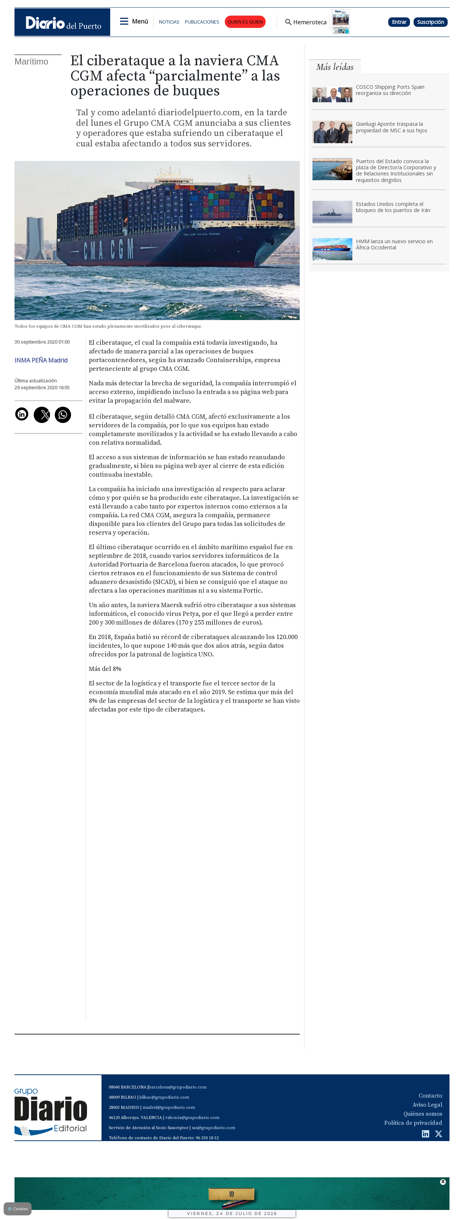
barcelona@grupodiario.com (178, 1087)
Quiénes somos (422, 1114)
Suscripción (430, 21)
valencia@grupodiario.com (192, 1117)
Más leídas (335, 67)
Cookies (17, 1208)
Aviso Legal (427, 1104)
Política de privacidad (413, 1123)
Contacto (430, 1095)
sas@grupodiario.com (213, 1128)
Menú (140, 21)
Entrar (399, 21)
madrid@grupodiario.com (168, 1107)
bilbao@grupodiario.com (164, 1097)
